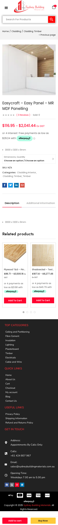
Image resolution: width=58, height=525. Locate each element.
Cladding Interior (26, 172)
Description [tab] (12, 203)
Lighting (9, 344)
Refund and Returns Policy (19, 422)
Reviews (23, 114)
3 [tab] (31, 312)
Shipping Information (16, 418)
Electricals (10, 357)
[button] (54, 7)
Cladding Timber (33, 31)
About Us (10, 379)
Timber (27, 176)
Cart (7, 383)
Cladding (16, 31)
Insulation (10, 340)
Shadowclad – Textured (43, 269)
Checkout (10, 387)
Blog (7, 396)
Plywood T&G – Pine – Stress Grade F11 (15, 269)
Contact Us (11, 400)
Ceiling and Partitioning (17, 331)
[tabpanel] (15, 275)
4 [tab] (35, 312)
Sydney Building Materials (37, 505)
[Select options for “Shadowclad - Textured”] (43, 300)
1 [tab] (23, 312)
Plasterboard (12, 349)
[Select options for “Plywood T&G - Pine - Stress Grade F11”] (15, 300)
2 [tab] (27, 312)
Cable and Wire (13, 361)
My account (11, 392)
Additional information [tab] (40, 203)
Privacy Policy (12, 414)
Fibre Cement (12, 336)
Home (5, 31)
